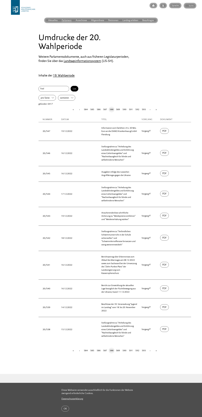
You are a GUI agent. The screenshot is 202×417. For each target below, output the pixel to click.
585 (92, 109)
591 (131, 109)
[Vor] (150, 109)
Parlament (66, 20)
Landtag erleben (130, 20)
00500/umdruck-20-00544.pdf (164, 193)
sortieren (64, 97)
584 (86, 109)
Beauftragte (148, 20)
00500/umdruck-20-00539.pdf (164, 307)
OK (65, 408)
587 (105, 109)
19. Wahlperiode (64, 75)
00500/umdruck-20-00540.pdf (164, 288)
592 (137, 109)
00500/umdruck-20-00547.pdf (164, 131)
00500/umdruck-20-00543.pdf (164, 215)
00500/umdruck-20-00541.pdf (164, 265)
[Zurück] (79, 109)
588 (111, 109)
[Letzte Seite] (156, 109)
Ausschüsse (81, 20)
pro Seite (45, 97)
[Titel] (54, 89)
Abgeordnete (97, 20)
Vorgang (145, 131)
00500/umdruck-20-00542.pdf (164, 238)
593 (144, 109)
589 (118, 109)
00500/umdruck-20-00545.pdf (164, 173)
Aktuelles (53, 20)
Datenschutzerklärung (72, 398)
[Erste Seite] (73, 109)
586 (99, 109)
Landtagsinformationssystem (82, 61)
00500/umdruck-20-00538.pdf (164, 329)
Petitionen (113, 20)
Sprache (175, 5)
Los (74, 88)
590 (124, 109)
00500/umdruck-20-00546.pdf (164, 153)
